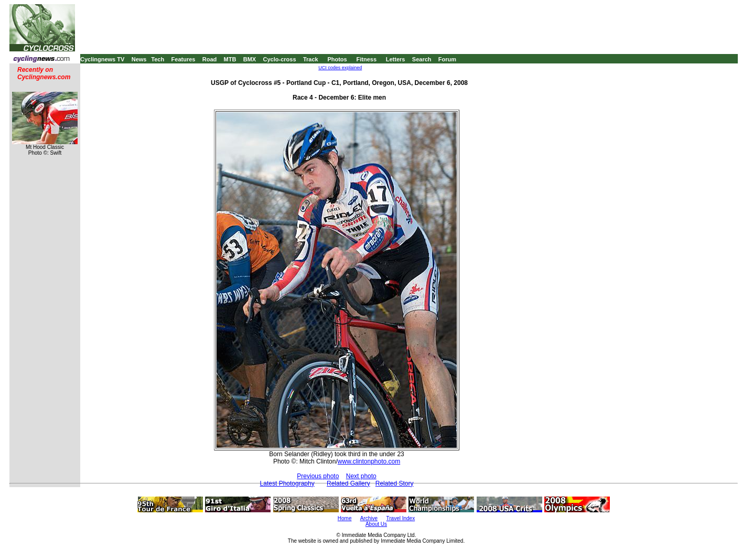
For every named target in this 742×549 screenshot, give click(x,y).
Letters (395, 59)
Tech (157, 59)
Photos (337, 59)
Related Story (394, 483)
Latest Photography (287, 483)
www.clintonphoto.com (369, 461)
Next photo (361, 476)
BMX (249, 59)
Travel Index (400, 518)
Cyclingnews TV (102, 59)
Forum (447, 59)
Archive (369, 518)
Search (422, 59)
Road (209, 59)
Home (345, 518)
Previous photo (318, 476)
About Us (376, 524)
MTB (230, 59)
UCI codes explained (340, 67)
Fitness (366, 59)
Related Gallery (348, 483)
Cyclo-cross (279, 59)
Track (310, 59)
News (139, 59)
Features (183, 59)
